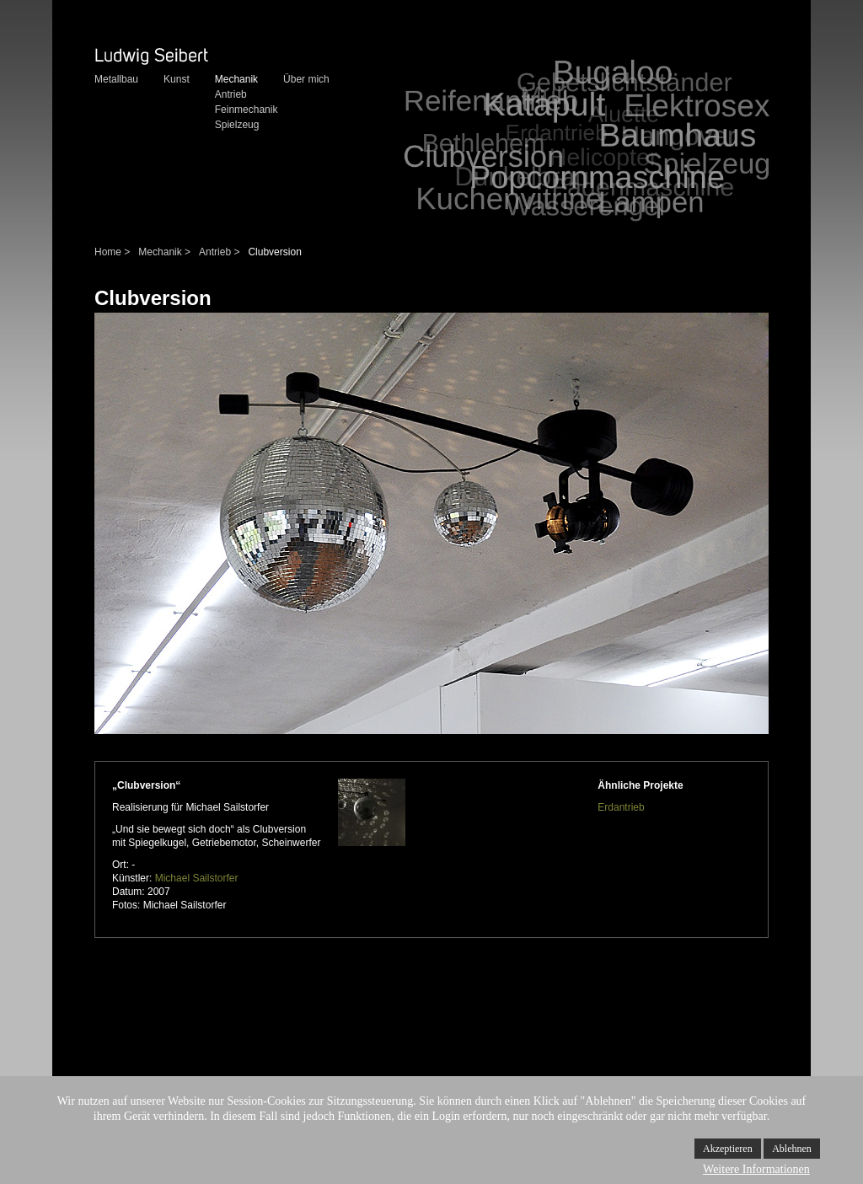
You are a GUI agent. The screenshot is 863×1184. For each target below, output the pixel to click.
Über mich (306, 79)
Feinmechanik (246, 109)
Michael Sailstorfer (197, 878)
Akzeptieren (728, 1149)
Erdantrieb (621, 807)
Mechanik (236, 79)
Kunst (176, 79)
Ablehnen (792, 1149)
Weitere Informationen (756, 1169)
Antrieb (231, 94)
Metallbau (116, 79)
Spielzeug (237, 125)
